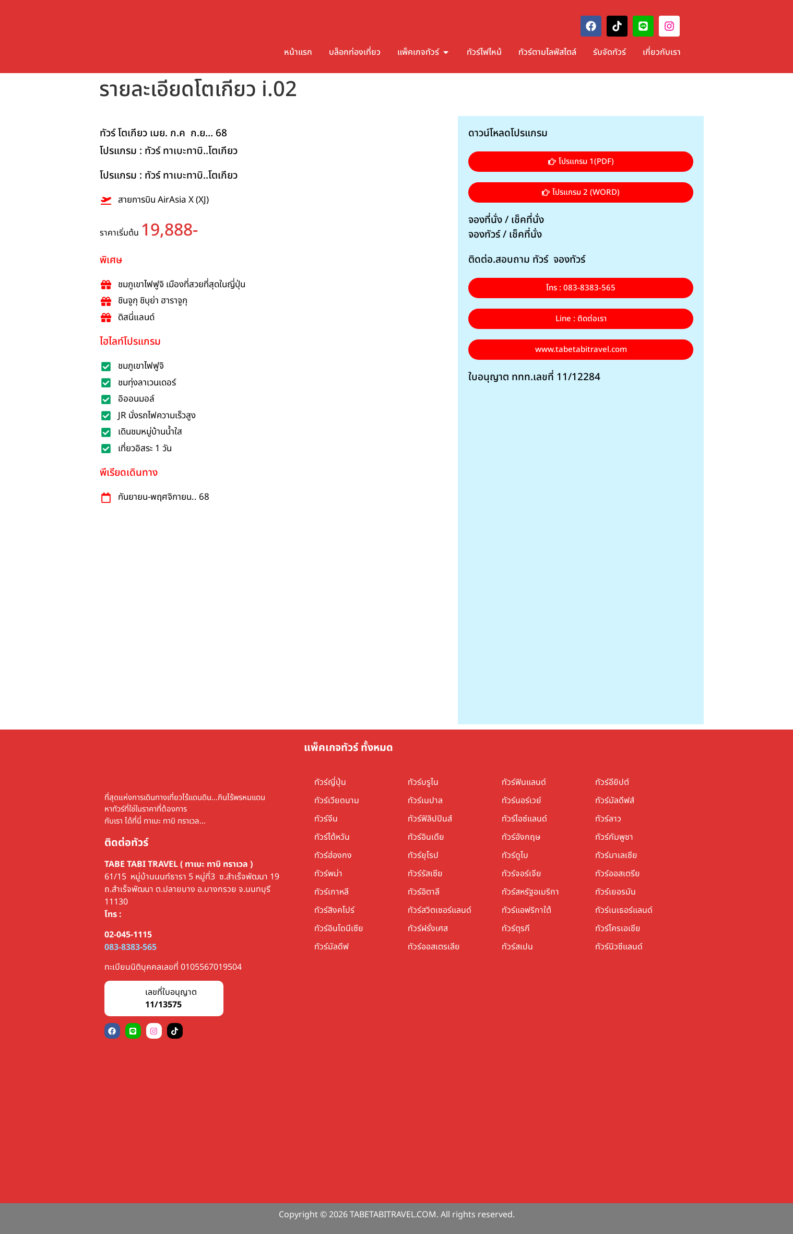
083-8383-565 (130, 947)
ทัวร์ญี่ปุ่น (330, 782)
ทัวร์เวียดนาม (336, 800)
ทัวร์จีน (326, 819)
